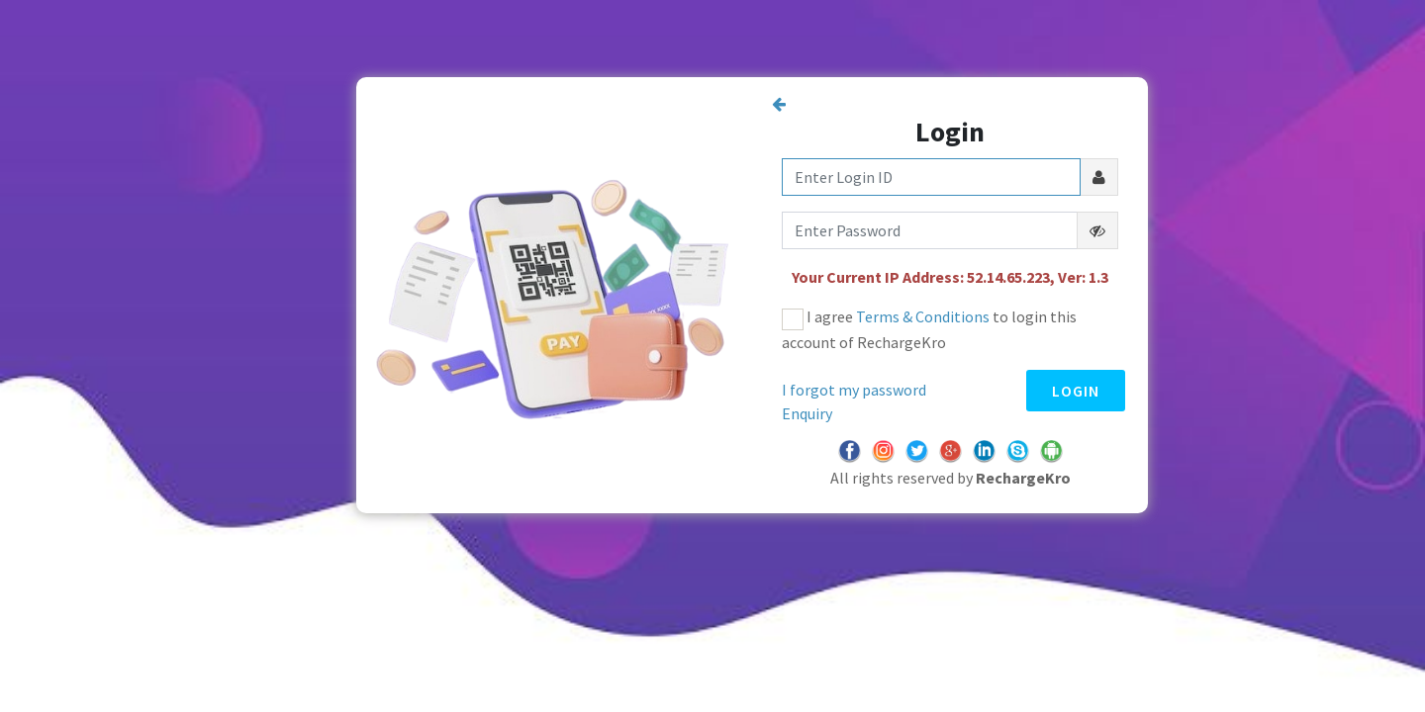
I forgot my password (854, 390)
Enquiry (807, 413)
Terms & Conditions (923, 316)
